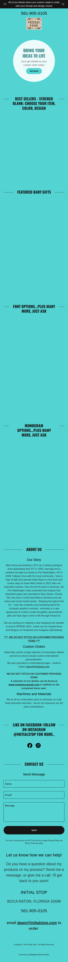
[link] (34, 24)
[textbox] (34, 784)
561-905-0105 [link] (34, 13)
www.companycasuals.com (24, 684)
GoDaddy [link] (32, 955)
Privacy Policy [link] (53, 840)
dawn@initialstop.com (38, 666)
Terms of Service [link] (31, 843)
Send (34, 830)
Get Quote (34, 71)
